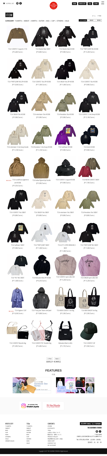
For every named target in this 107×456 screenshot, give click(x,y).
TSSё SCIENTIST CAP (89, 343)
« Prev (50, 358)
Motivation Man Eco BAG (65, 343)
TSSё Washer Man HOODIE (65, 49)
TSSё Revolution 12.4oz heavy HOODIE (41, 147)
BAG (48, 21)
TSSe (49, 430)
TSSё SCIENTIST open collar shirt (65, 277)
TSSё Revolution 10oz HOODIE (65, 114)
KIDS (6, 434)
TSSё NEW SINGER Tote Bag (89, 310)
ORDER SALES (9, 441)
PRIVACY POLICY (53, 436)
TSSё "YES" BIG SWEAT (17, 278)
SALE (67, 21)
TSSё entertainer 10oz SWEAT (65, 212)
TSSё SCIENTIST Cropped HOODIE (65, 179)
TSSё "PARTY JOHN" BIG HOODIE (89, 49)
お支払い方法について (54, 432)
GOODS (29, 439)
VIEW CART (51, 441)
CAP (53, 21)
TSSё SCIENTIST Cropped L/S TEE (17, 49)
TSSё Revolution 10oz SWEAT (89, 212)
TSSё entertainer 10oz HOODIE (41, 114)
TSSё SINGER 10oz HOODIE (17, 114)
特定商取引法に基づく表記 (55, 439)
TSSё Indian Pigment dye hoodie (41, 180)
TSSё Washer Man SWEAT (41, 49)
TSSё (99, 16)
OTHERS (60, 21)
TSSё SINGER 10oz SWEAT (41, 212)
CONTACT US (52, 443)
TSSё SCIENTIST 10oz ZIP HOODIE (41, 81)
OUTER (41, 21)
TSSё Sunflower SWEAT (17, 245)
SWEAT (26, 21)
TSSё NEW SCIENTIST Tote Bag (65, 310)
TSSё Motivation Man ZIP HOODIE (41, 278)
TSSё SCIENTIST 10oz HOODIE (89, 81)
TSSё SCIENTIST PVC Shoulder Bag (41, 343)
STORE (50, 426)
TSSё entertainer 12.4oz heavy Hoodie (17, 147)
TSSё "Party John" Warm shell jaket (41, 310)
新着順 (99, 20)
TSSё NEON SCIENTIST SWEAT (89, 179)
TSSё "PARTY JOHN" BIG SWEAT (89, 245)
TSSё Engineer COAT (17, 310)
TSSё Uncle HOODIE (89, 147)
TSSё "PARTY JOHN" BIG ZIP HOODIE (18, 81)
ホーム (94, 16)
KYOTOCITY (51, 428)
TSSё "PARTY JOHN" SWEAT (41, 245)
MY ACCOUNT (52, 445)
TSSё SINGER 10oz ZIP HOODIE (65, 81)
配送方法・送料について (54, 434)
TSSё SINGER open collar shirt (89, 278)
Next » (57, 358)
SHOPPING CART (10, 3)
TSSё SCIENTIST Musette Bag (18, 343)
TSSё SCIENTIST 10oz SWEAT (18, 212)
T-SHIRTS (18, 21)
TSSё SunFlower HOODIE (65, 147)
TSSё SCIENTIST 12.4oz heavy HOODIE (89, 114)
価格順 (91, 20)
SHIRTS (34, 21)
